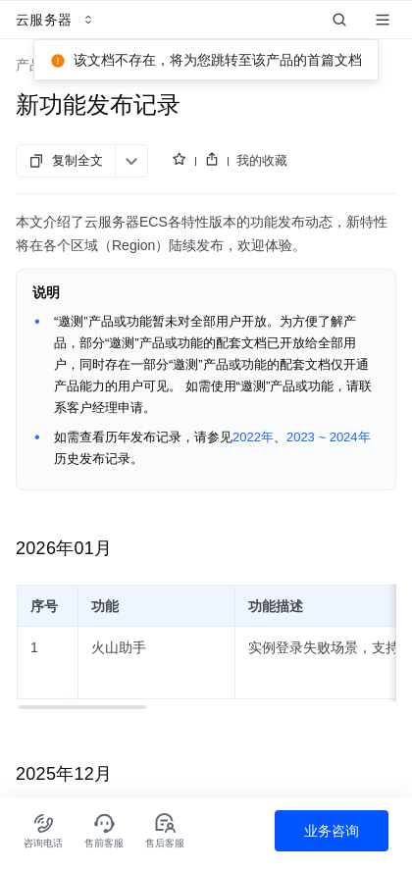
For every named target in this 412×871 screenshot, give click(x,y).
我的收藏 (261, 160)
